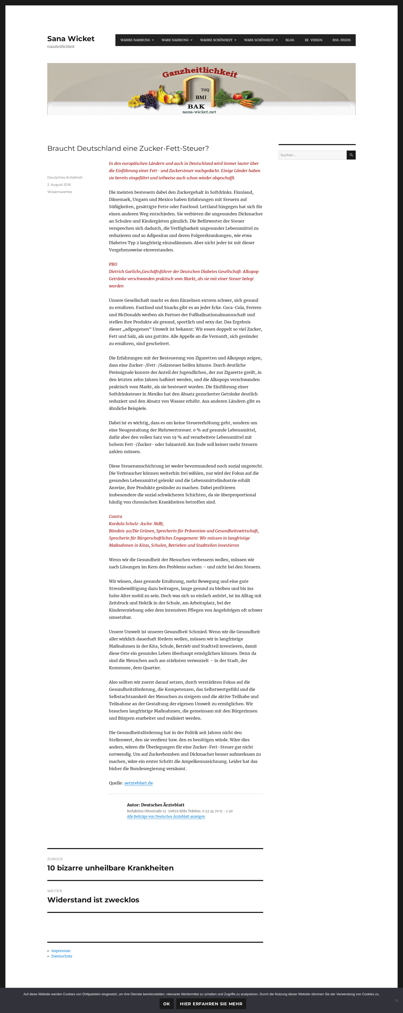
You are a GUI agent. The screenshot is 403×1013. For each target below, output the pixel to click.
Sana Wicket (71, 38)
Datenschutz (61, 956)
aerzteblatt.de (138, 783)
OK (166, 1003)
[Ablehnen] (396, 1000)
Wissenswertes (59, 192)
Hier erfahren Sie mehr (211, 1003)
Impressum (60, 951)
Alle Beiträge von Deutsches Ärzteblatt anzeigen (166, 816)
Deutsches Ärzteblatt (65, 177)
